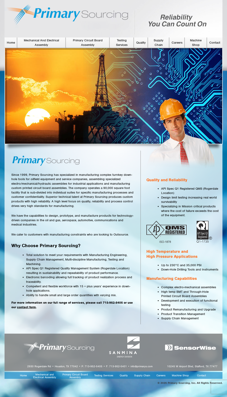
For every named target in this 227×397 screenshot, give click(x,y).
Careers (177, 43)
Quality (141, 43)
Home (11, 43)
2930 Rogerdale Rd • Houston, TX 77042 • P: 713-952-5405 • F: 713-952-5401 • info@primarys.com (90, 366)
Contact (214, 43)
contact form (26, 307)
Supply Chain (142, 375)
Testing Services (103, 375)
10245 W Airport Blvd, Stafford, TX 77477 (192, 366)
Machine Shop (180, 375)
